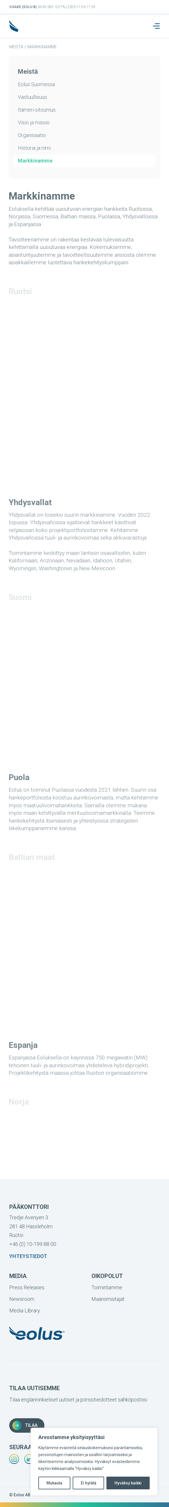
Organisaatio (32, 135)
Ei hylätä (88, 1483)
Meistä (16, 47)
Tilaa (24, 1425)
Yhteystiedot (28, 1256)
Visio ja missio (34, 122)
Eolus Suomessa (36, 84)
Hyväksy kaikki (128, 1483)
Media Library (24, 1310)
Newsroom (21, 1299)
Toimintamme (106, 1287)
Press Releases (26, 1287)
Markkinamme (42, 47)
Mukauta (54, 1483)
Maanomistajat (108, 1299)
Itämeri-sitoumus (37, 110)
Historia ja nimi (34, 148)
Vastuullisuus (32, 97)
